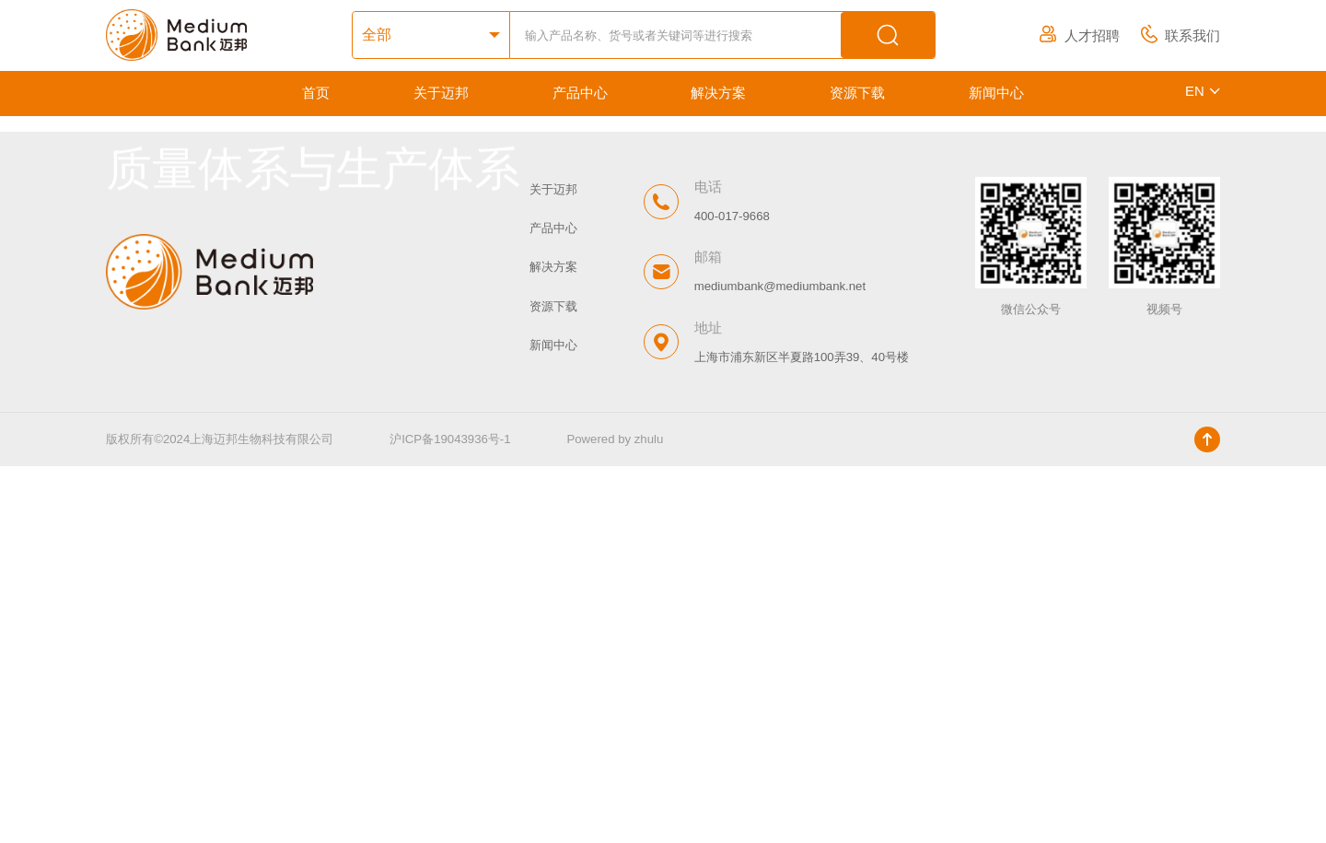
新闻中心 (996, 93)
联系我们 (1180, 36)
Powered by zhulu (615, 817)
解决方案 (718, 93)
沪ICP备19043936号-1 (450, 817)
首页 (316, 93)
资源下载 (857, 93)
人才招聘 (1079, 36)
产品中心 (580, 93)
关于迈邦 (441, 93)
